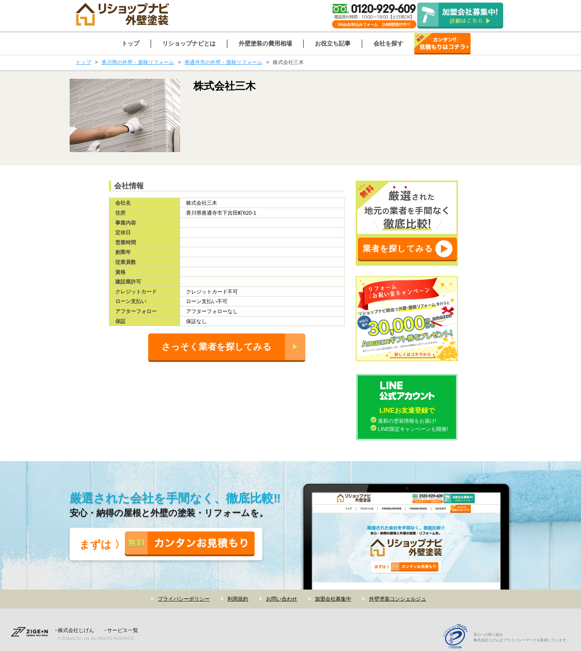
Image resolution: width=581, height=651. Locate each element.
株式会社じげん (76, 630)
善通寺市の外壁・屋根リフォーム (223, 62)
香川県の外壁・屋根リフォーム (138, 62)
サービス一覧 (122, 630)
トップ (83, 62)
